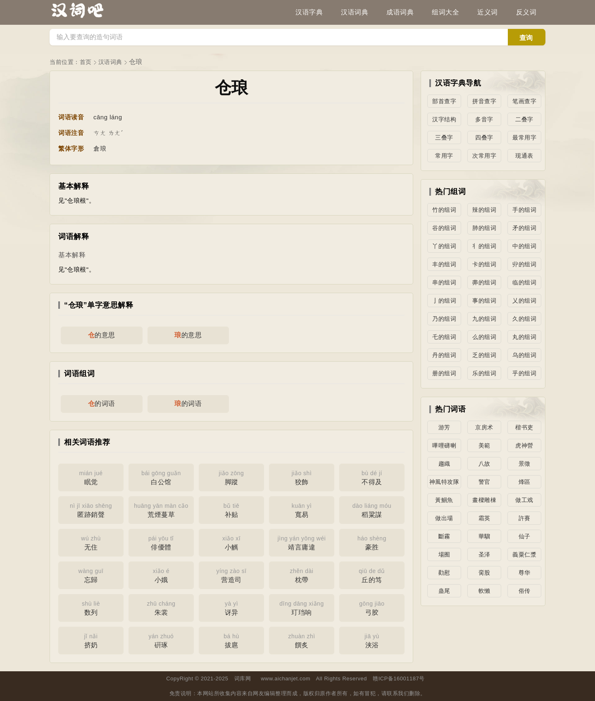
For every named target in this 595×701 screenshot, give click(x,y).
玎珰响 (301, 607)
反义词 (526, 12)
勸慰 (444, 572)
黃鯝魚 (444, 500)
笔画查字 (524, 101)
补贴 (231, 509)
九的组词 (484, 318)
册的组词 (444, 373)
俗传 (525, 590)
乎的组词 (524, 373)
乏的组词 (484, 355)
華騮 (484, 536)
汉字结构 (444, 119)
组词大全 (445, 12)
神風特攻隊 (444, 481)
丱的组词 (524, 264)
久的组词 (524, 318)
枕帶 (301, 574)
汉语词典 (354, 12)
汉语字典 (309, 12)
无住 (90, 542)
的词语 (101, 403)
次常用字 (484, 155)
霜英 (484, 518)
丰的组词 (444, 264)
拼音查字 (484, 101)
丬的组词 (484, 246)
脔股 (484, 572)
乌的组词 (524, 355)
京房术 (484, 427)
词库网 (242, 678)
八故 (484, 463)
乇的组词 (444, 337)
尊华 (525, 572)
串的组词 (444, 282)
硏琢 (161, 640)
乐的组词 (484, 373)
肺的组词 (484, 228)
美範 (484, 445)
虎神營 (524, 445)
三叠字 (444, 137)
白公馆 (161, 476)
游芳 (444, 427)
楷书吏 (524, 427)
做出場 (444, 518)
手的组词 (524, 209)
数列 (90, 607)
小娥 (161, 574)
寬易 (301, 509)
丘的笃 (371, 574)
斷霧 (444, 536)
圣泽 (484, 554)
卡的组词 (484, 264)
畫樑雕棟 (484, 500)
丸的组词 (524, 337)
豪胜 (371, 542)
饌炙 (301, 640)
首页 (86, 62)
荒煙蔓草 (161, 509)
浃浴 (371, 640)
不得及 (371, 476)
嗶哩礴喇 (444, 445)
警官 (484, 481)
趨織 (444, 463)
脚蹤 (231, 476)
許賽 (525, 518)
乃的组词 (444, 318)
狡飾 (301, 476)
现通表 (524, 155)
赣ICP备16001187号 (399, 678)
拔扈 (231, 640)
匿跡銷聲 (90, 509)
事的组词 (484, 300)
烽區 (525, 481)
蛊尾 (444, 590)
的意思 (101, 335)
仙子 (525, 536)
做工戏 (524, 500)
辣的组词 (484, 209)
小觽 (231, 542)
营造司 (231, 574)
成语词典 (400, 12)
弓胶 (371, 607)
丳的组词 (484, 282)
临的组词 (524, 282)
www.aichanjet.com (285, 678)
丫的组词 (444, 246)
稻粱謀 (371, 509)
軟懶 (484, 590)
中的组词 (524, 246)
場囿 (444, 554)
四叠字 (484, 137)
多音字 (484, 119)
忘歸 (90, 574)
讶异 (231, 607)
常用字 (444, 155)
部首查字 (444, 101)
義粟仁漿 (524, 554)
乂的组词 (524, 300)
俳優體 (161, 542)
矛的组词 (524, 228)
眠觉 (90, 476)
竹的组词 (444, 209)
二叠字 (524, 119)
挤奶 (90, 640)
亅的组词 (444, 300)
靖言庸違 (301, 542)
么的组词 (484, 337)
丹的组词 (444, 355)
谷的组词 (444, 228)
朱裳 (161, 607)
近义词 (487, 12)
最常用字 (524, 137)
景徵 (525, 463)
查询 (526, 37)
